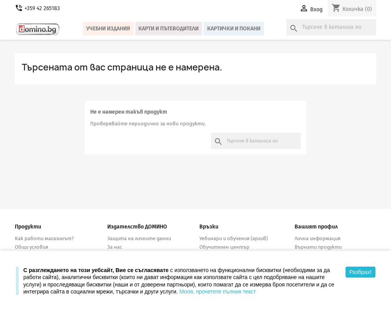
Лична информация (317, 238)
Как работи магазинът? (44, 238)
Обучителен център (224, 247)
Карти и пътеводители (168, 28)
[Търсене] (331, 27)
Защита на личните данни (139, 238)
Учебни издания (108, 28)
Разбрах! (360, 272)
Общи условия (31, 247)
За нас (114, 247)
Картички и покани (233, 28)
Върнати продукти (318, 247)
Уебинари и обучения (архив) (233, 238)
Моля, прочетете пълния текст (217, 291)
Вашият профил (316, 226)
